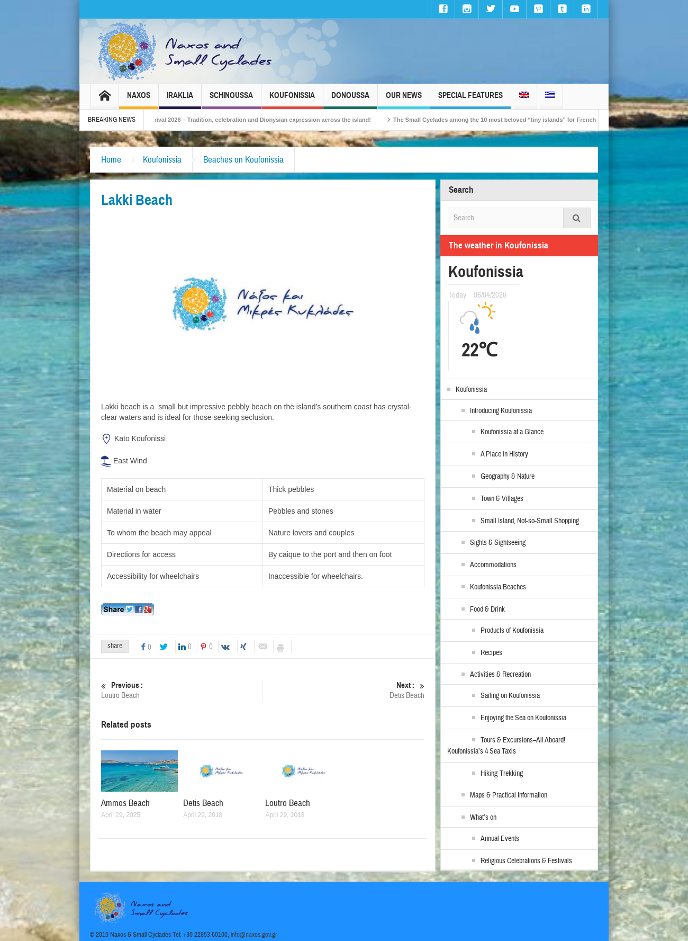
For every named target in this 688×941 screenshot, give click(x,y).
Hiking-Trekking (502, 773)
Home (111, 159)
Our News (404, 100)
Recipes (491, 653)
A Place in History (504, 454)
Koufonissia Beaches (498, 587)
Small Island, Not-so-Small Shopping (530, 521)
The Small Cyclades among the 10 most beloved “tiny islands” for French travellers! (520, 119)
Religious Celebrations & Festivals (526, 861)
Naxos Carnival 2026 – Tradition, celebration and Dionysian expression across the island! (258, 119)
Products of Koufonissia (512, 630)
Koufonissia (292, 100)
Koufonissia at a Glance (512, 432)
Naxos (138, 100)
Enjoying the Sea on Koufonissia (523, 718)
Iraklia (180, 100)
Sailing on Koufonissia (510, 696)
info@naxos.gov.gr (254, 934)
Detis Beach (343, 690)
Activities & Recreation (500, 674)
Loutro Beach (181, 690)
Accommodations (493, 565)
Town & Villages (502, 499)
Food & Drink (487, 609)
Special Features (470, 100)
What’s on (483, 817)
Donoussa (350, 100)
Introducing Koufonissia (501, 411)
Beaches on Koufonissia (243, 159)
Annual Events (500, 839)
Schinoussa (231, 100)
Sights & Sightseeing (498, 543)
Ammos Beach (125, 803)
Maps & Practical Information (508, 795)
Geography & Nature (508, 476)
